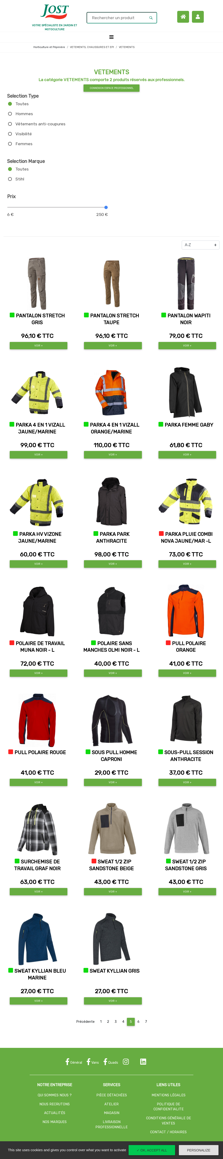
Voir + (38, 345)
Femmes (24, 143)
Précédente (85, 1022)
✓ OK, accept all (152, 1150)
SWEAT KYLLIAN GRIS (114, 971)
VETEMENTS (127, 47)
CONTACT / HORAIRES (168, 1132)
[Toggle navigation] (111, 37)
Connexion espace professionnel (112, 88)
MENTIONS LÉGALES (169, 1095)
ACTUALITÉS (54, 1113)
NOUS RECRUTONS (54, 1104)
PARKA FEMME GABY (189, 425)
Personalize (198, 1150)
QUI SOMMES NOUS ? (55, 1095)
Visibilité (23, 133)
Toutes (22, 103)
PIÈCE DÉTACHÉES (111, 1095)
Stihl (19, 179)
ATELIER (111, 1104)
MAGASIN (111, 1113)
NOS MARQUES (54, 1122)
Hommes (24, 113)
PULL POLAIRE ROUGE (40, 752)
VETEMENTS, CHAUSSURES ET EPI (92, 47)
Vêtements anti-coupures (40, 124)
